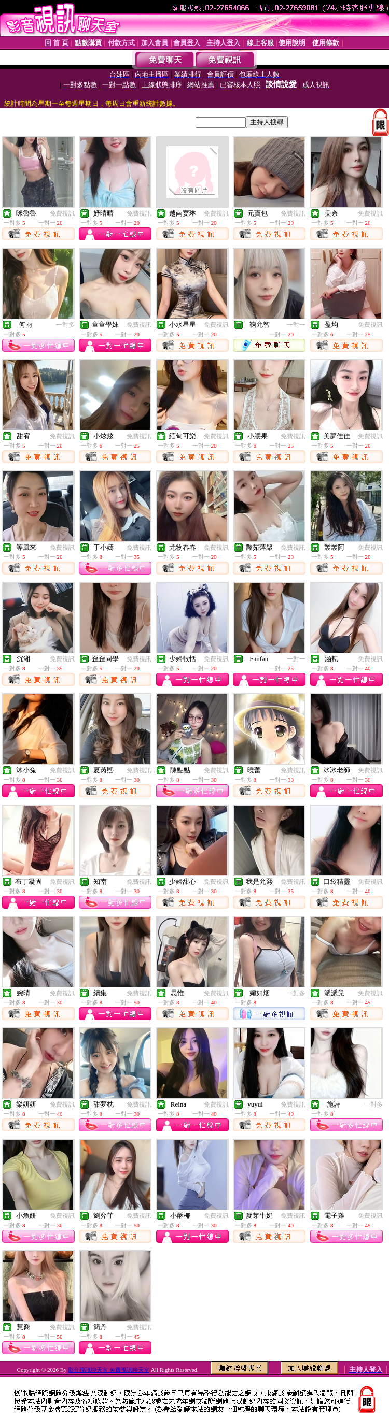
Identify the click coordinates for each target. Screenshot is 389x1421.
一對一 (296, 324)
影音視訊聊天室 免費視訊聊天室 (108, 1370)
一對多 (65, 324)
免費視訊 (62, 213)
